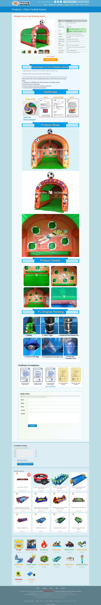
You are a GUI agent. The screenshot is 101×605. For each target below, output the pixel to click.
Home (45, 4)
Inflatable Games (39, 601)
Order (51, 588)
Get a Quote (68, 601)
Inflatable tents (58, 601)
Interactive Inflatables (48, 601)
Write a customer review (25, 464)
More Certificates (50, 386)
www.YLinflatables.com (48, 594)
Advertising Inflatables (29, 601)
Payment (75, 601)
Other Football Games (35, 9)
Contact (86, 4)
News (72, 4)
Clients (77, 4)
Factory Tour (52, 4)
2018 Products (39, 591)
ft (67, 31)
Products (67, 4)
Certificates (60, 4)
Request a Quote (69, 1)
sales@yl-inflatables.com (33, 594)
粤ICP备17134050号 (50, 604)
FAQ (82, 4)
